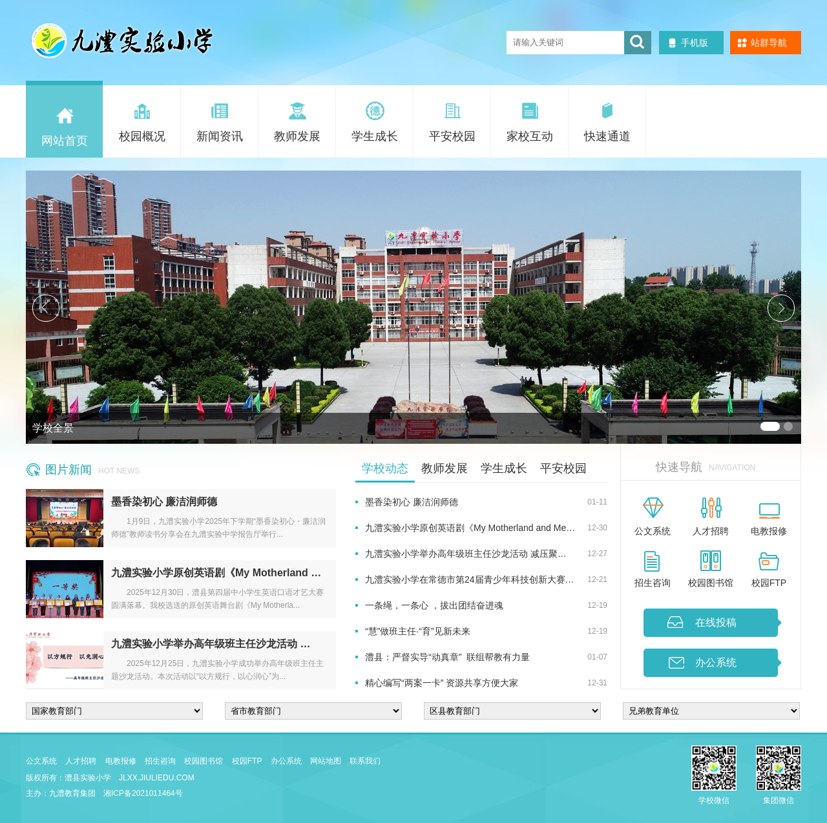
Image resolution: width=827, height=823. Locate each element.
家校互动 (530, 136)
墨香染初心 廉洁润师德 (164, 501)
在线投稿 (716, 622)
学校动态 (385, 468)
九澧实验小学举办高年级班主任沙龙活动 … (210, 643)
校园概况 (142, 136)
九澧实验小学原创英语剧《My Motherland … (216, 572)
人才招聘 (711, 531)
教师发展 (297, 136)
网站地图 (325, 761)
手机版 (694, 42)
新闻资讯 (219, 136)
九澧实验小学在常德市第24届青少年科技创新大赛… (469, 579)
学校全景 (53, 427)
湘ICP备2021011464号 (143, 793)
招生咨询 (652, 583)
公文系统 (652, 531)
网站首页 (64, 140)
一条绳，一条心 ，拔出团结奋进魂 (434, 605)
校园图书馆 (710, 583)
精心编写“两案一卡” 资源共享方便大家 (441, 683)
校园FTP (768, 583)
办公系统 (716, 662)
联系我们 (365, 761)
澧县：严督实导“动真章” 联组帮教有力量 (447, 657)
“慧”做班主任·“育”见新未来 (417, 631)
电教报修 (769, 531)
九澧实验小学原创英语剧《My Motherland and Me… (470, 528)
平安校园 (452, 136)
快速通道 (607, 136)
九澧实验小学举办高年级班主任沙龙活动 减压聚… (466, 553)
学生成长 (374, 136)
